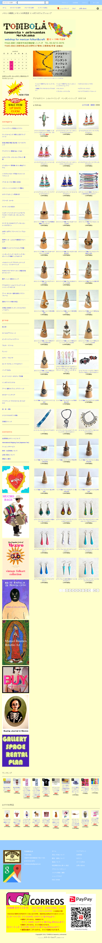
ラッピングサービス (8, 446)
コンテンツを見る (41, 7)
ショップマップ (63, 8)
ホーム (4, 7)
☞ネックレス (60, 88)
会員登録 (74, 2)
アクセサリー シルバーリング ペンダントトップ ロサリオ (50, 78)
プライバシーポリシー (59, 869)
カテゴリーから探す (14, 7)
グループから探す (28, 7)
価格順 (93, 105)
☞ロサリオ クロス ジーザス (85, 84)
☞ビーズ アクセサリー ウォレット (87, 91)
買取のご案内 (6, 459)
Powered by (51, 937)
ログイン (84, 2)
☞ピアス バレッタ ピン (84, 88)
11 (94, 590)
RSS (53, 880)
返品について (56, 862)
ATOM (58, 880)
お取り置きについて (8, 455)
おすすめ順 (85, 105)
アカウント (63, 2)
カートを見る (80, 862)
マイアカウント (81, 851)
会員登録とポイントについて (11, 438)
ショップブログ (57, 876)
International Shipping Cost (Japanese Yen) (15, 442)
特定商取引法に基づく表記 (60, 865)
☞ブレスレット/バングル (63, 91)
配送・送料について (58, 858)
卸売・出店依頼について (10, 450)
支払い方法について (58, 854)
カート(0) (95, 2)
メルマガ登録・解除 (58, 872)
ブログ (74, 8)
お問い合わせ (81, 8)
